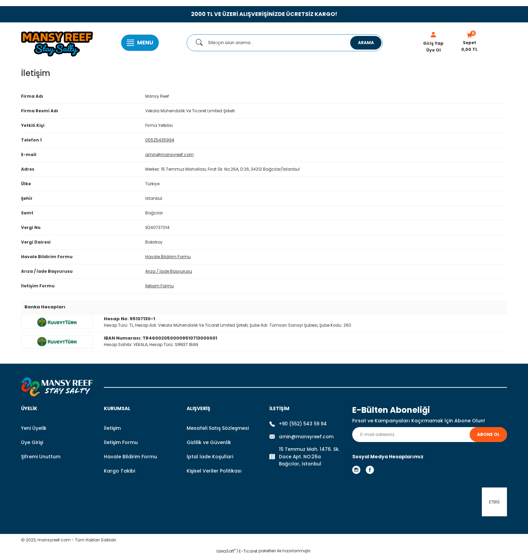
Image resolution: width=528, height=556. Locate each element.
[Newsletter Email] (429, 434)
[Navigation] (140, 43)
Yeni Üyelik (33, 428)
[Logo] (57, 43)
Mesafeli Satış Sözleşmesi (218, 428)
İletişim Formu (159, 286)
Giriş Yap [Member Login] (433, 43)
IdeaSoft (225, 551)
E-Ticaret (248, 551)
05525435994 (159, 140)
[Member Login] (433, 34)
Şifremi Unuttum (40, 456)
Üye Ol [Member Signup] (433, 50)
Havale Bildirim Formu (168, 257)
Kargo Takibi (119, 470)
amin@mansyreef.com (169, 154)
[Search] (285, 42)
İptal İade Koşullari (210, 456)
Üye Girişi (32, 442)
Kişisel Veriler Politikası (214, 470)
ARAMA (366, 42)
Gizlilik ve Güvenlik (209, 442)
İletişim (112, 428)
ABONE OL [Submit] (488, 434)
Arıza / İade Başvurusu (168, 271)
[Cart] (469, 43)
